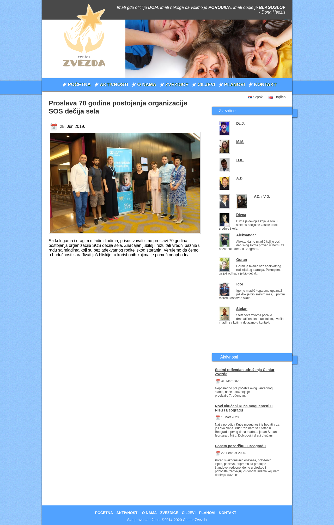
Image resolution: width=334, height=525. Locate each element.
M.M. (240, 142)
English (280, 97)
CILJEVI (206, 84)
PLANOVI (234, 84)
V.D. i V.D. (262, 196)
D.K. (240, 160)
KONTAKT (265, 84)
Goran (241, 260)
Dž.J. (240, 123)
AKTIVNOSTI (114, 84)
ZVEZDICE (177, 84)
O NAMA (146, 84)
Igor (239, 284)
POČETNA (79, 84)
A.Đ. (240, 178)
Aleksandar (246, 235)
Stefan (241, 309)
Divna (241, 215)
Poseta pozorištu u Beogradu (240, 446)
